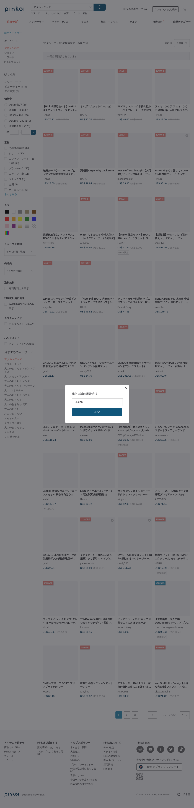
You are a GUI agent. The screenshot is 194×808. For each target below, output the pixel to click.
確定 (97, 412)
